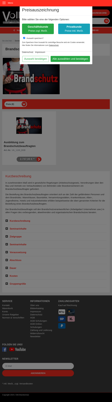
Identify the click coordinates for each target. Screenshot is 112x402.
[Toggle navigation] (4, 3)
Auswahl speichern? (33, 38)
